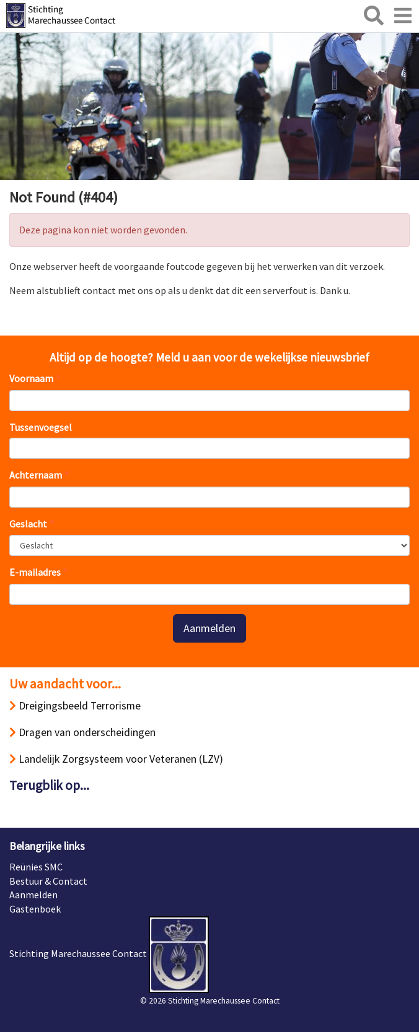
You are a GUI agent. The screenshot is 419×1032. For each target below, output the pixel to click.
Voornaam (31, 378)
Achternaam (35, 475)
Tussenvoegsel (40, 427)
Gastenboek (35, 909)
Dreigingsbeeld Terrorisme (75, 706)
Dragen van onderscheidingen (82, 732)
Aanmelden (209, 628)
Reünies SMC (36, 867)
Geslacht (28, 524)
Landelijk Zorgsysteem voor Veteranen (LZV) (116, 759)
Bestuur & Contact (48, 881)
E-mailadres (35, 572)
